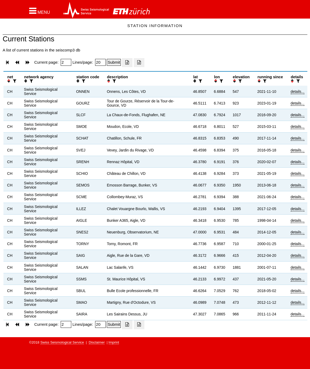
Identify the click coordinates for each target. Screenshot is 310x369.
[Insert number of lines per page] (100, 62)
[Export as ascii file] (139, 62)
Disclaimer (97, 342)
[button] (39, 11)
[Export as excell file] (127, 62)
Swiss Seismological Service (62, 342)
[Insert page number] (66, 62)
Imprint (114, 342)
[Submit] (114, 62)
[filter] (14, 81)
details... (297, 91)
